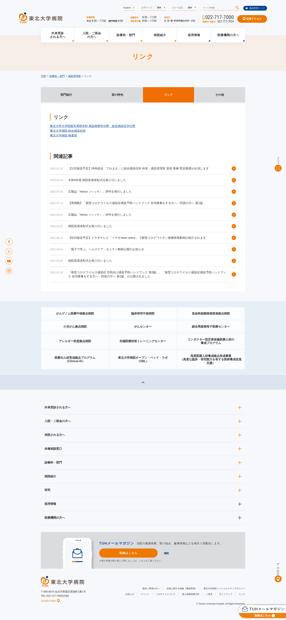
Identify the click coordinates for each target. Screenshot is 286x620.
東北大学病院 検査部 (63, 135)
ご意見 (209, 594)
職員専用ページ (255, 8)
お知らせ (129, 594)
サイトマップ (225, 594)
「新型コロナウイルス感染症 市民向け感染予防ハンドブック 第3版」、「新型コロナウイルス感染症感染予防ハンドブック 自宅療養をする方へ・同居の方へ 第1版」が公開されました (147, 274)
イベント (145, 594)
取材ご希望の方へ (151, 588)
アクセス (278, 568)
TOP (43, 76)
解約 (166, 553)
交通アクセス (252, 19)
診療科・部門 (126, 35)
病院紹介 (160, 35)
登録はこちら (128, 552)
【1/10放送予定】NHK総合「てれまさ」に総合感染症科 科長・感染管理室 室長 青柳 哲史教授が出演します (138, 168)
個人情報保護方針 (191, 594)
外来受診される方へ (57, 35)
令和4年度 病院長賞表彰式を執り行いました (97, 180)
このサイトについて (165, 594)
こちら (142, 561)
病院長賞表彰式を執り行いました (90, 226)
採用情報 (194, 35)
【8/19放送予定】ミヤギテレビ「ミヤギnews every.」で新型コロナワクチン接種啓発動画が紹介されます (137, 237)
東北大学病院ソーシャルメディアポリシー (224, 588)
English (127, 8)
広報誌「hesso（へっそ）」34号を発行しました (100, 214)
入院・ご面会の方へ (91, 35)
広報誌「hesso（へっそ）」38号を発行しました (100, 191)
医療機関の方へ (228, 35)
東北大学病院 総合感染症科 (68, 130)
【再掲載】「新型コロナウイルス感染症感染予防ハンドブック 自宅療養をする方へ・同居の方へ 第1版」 (137, 203)
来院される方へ (55, 434)
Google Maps (50, 600)
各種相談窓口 (53, 448)
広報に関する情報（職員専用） (182, 588)
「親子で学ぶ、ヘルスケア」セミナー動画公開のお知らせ (106, 249)
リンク (242, 594)
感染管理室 (74, 76)
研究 (47, 490)
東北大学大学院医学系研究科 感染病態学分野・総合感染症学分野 (92, 126)
